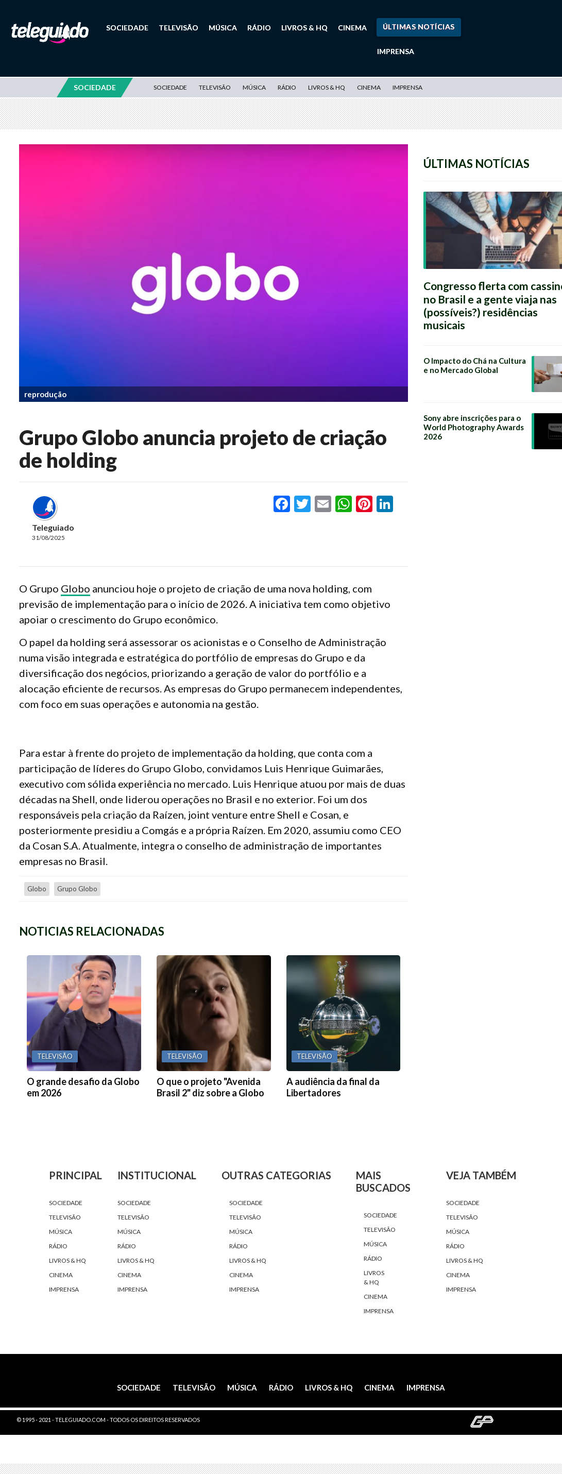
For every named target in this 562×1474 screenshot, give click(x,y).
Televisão (178, 27)
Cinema (352, 27)
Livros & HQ (304, 27)
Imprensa (395, 51)
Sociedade (127, 27)
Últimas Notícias (419, 26)
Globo (75, 588)
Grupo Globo (77, 889)
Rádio (259, 27)
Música (223, 27)
